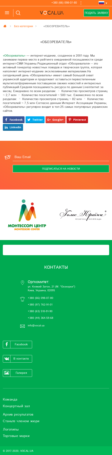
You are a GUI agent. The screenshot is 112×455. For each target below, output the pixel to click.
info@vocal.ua (36, 325)
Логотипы (11, 429)
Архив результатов (18, 414)
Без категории (23, 26)
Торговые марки (16, 436)
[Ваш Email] (61, 157)
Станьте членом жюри (21, 421)
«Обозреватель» (14, 55)
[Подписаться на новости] (61, 168)
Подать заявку (96, 13)
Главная (5, 26)
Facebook (15, 344)
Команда (10, 399)
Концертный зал (16, 406)
